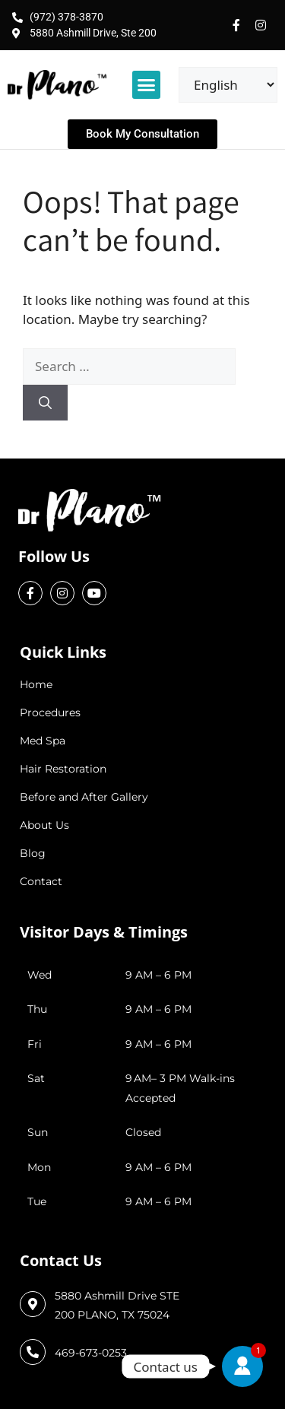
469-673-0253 (91, 1353)
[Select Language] (228, 85)
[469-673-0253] (33, 1352)
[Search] (45, 403)
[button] (146, 85)
